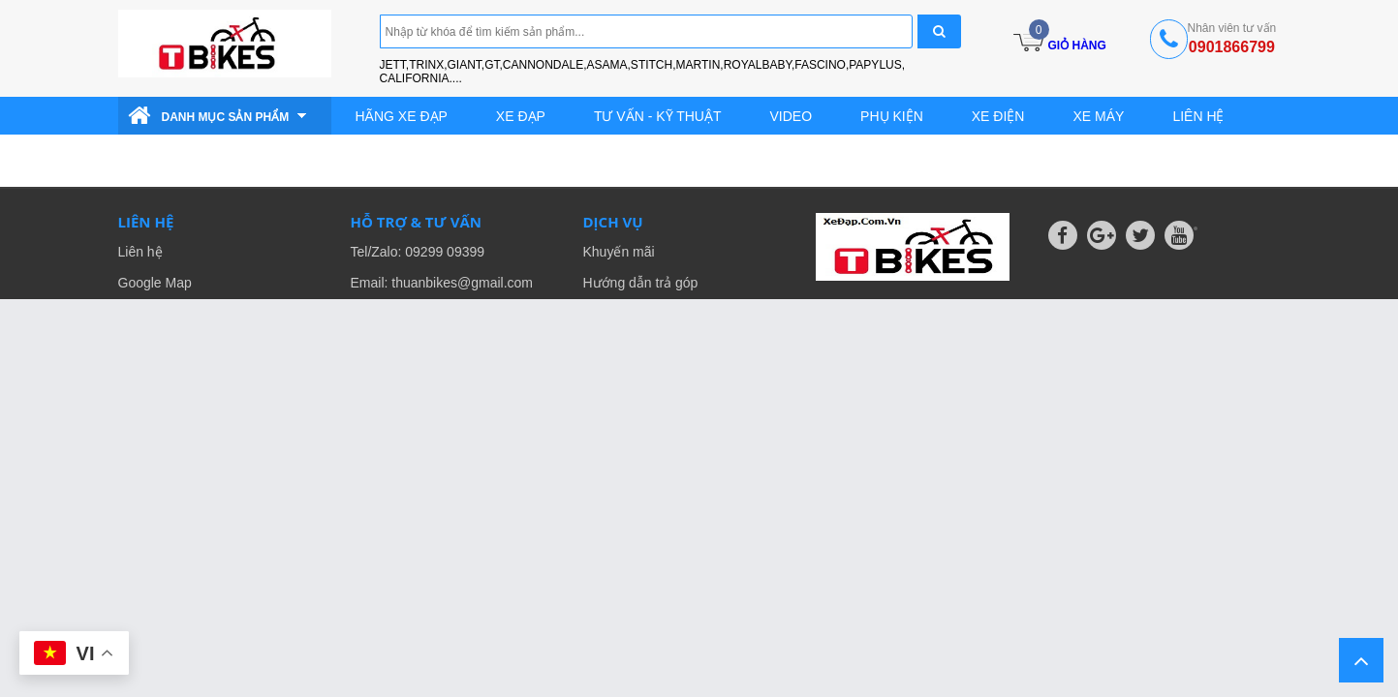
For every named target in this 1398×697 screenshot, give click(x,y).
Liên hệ (1198, 116)
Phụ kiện (891, 116)
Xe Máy (1098, 116)
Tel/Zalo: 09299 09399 (418, 251)
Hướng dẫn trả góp (641, 282)
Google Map (155, 282)
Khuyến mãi (619, 251)
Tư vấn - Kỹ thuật (658, 116)
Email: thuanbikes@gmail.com (442, 282)
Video (791, 116)
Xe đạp (520, 116)
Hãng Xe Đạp (402, 116)
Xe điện (998, 116)
